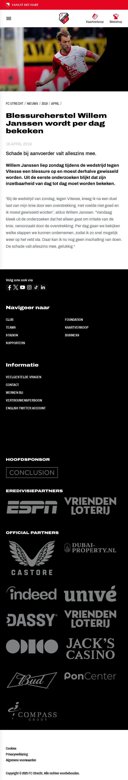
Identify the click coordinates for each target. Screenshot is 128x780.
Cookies (11, 748)
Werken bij (14, 392)
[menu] (9, 18)
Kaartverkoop (76, 327)
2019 (45, 103)
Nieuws (32, 103)
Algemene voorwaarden (21, 760)
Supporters (15, 343)
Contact (12, 385)
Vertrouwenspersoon (24, 400)
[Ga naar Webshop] (116, 18)
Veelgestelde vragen (23, 377)
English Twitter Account (26, 408)
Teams (11, 327)
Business (72, 335)
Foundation (74, 319)
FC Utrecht (14, 103)
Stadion (12, 335)
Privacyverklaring (17, 754)
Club (9, 319)
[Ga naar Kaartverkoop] (95, 18)
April (55, 103)
